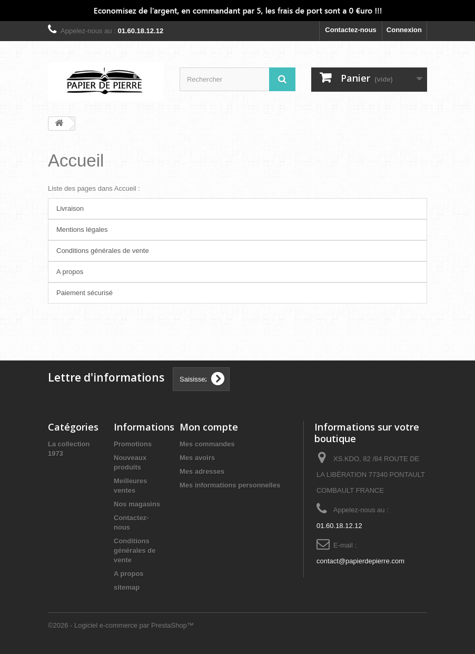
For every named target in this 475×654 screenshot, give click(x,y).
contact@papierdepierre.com (360, 561)
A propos (69, 272)
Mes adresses (202, 471)
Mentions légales (82, 229)
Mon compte (209, 427)
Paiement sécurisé (84, 293)
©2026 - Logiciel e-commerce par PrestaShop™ (121, 625)
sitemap (127, 587)
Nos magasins (137, 504)
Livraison (70, 208)
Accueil (76, 160)
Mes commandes (207, 444)
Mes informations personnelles (230, 485)
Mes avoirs (197, 458)
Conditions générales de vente (102, 251)
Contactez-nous (351, 30)
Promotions (133, 444)
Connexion (404, 30)
